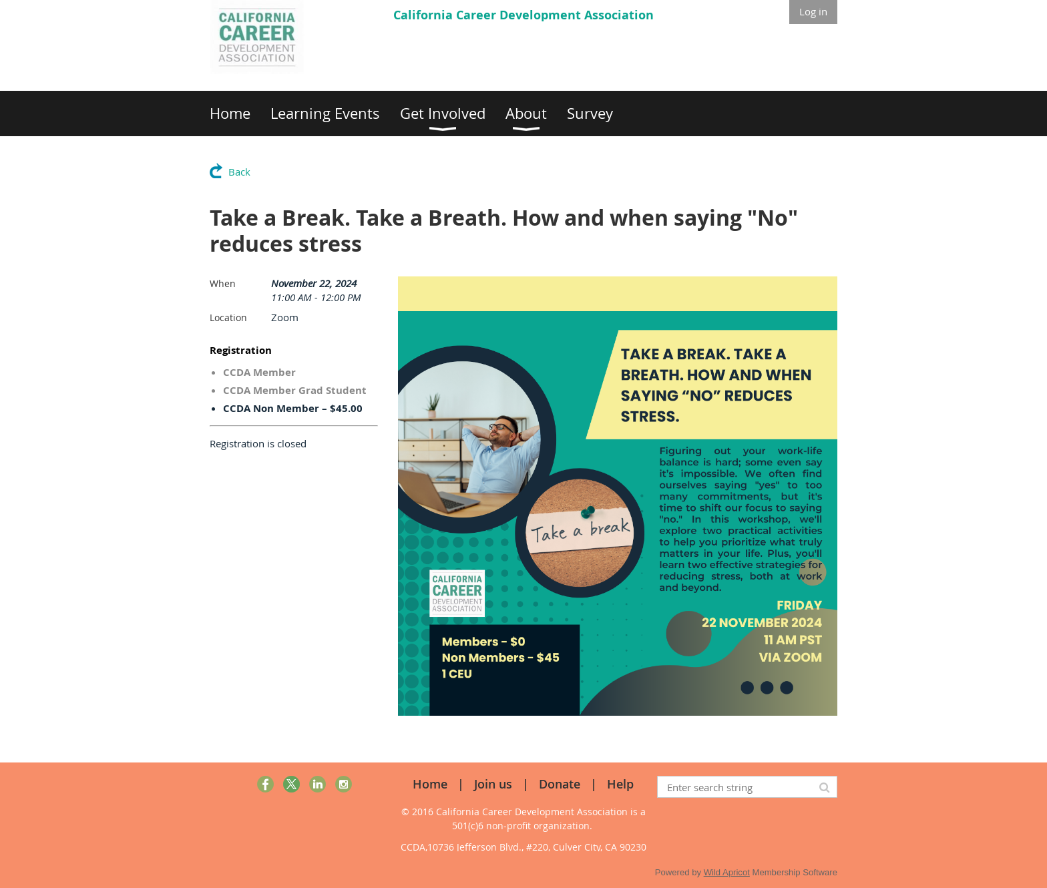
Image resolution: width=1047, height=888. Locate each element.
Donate (559, 784)
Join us (493, 784)
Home (430, 784)
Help (620, 784)
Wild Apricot (727, 872)
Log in (813, 11)
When (223, 283)
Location (228, 317)
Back (239, 171)
